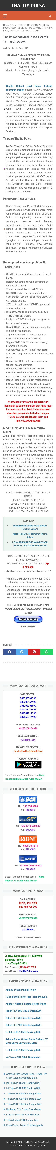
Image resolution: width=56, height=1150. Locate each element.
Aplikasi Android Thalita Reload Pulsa (26, 1003)
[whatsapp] (46, 652)
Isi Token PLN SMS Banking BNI (23, 1032)
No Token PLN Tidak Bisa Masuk (23, 1057)
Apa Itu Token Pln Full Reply (21, 989)
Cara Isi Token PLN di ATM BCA (22, 1114)
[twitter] (22, 652)
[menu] (5, 15)
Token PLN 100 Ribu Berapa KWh (23, 1025)
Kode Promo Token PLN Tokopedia (24, 1125)
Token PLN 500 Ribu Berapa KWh (23, 1010)
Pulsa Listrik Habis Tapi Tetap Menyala (26, 996)
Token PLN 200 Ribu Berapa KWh (23, 1018)
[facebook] (9, 652)
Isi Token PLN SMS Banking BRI (23, 1050)
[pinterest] (34, 652)
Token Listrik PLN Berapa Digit (22, 1120)
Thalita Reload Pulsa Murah (36, 1142)
